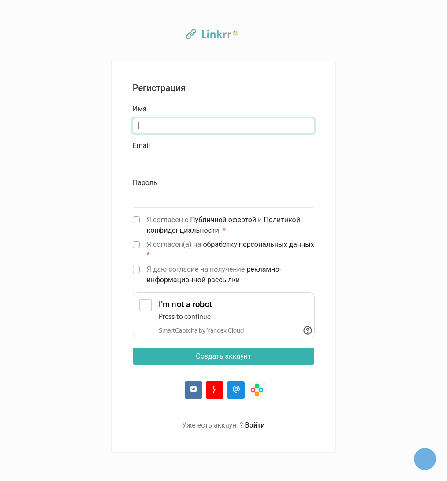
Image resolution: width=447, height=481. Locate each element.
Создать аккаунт (223, 356)
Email (141, 145)
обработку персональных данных (258, 244)
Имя (140, 109)
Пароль (145, 182)
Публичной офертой (223, 220)
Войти (255, 425)
